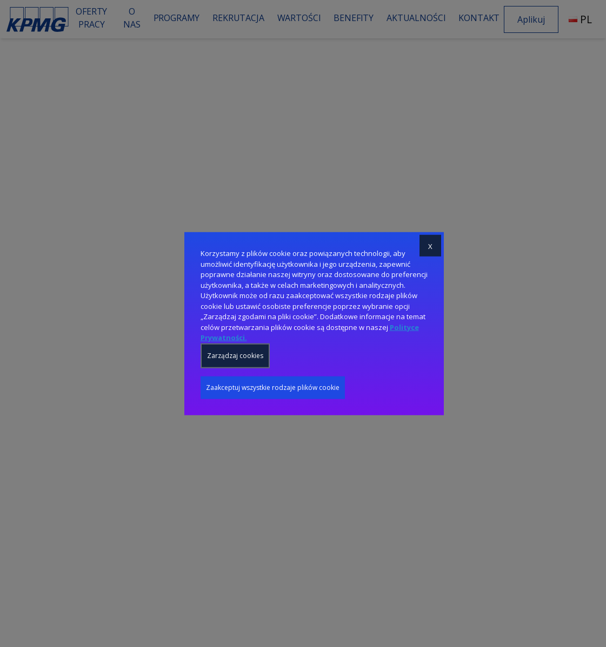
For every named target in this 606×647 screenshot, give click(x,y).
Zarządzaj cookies (235, 355)
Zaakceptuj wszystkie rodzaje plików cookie (272, 387)
